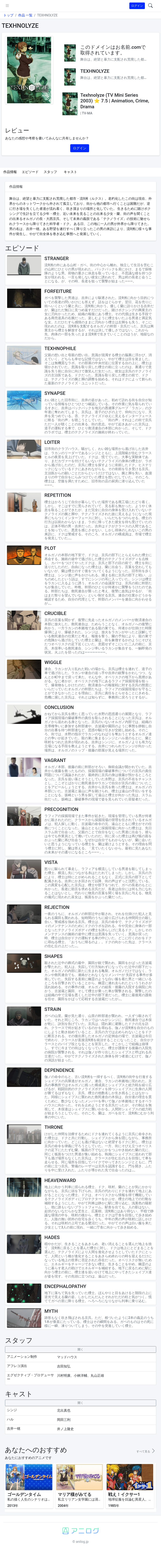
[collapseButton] (80, 1349)
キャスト (70, 172)
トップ (8, 15)
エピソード (30, 172)
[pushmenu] (7, 6)
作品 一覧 (25, 15)
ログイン (137, 5)
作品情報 (10, 172)
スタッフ (50, 172)
